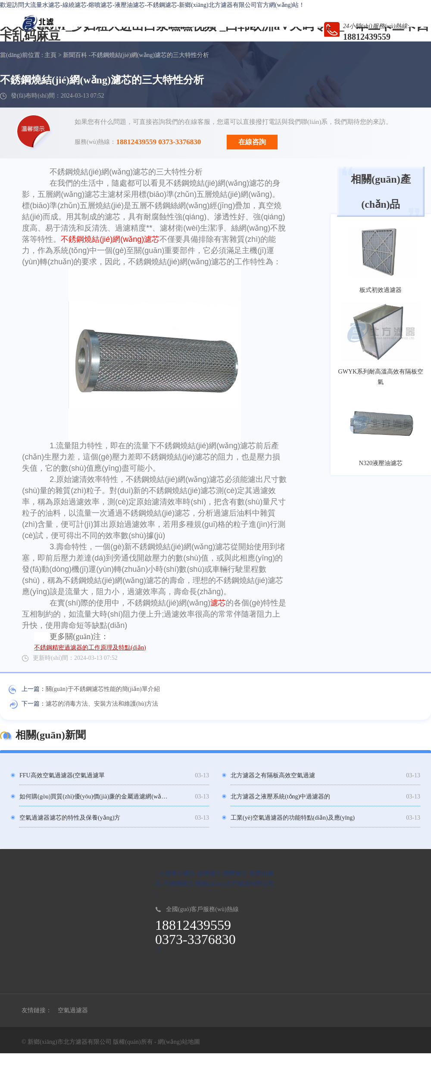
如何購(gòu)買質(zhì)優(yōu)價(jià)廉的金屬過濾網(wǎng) (93, 796)
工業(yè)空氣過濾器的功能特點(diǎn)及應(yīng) (293, 817)
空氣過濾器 (73, 1010)
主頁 (50, 55)
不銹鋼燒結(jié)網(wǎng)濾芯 (110, 239)
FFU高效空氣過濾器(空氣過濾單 (62, 775)
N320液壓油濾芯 (381, 463)
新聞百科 (75, 55)
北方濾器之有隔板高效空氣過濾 (273, 775)
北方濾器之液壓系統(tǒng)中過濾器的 (280, 796)
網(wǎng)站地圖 (179, 1042)
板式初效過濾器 (380, 290)
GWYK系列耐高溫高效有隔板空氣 (381, 376)
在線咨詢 (252, 142)
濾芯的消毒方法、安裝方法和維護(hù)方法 (102, 703)
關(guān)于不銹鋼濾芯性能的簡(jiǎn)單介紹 (103, 689)
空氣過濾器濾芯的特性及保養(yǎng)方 (69, 817)
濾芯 (218, 603)
